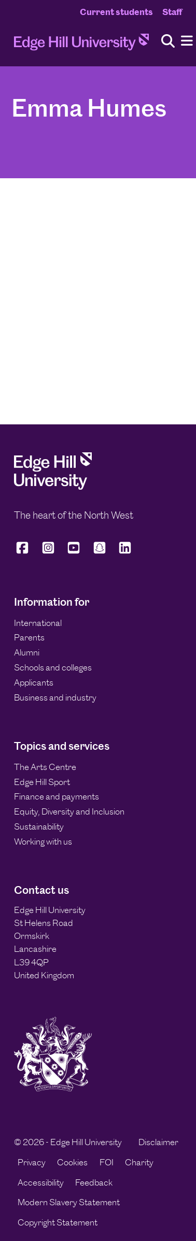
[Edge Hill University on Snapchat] (99, 552)
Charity (139, 1162)
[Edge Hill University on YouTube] (74, 552)
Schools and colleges (53, 667)
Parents (29, 637)
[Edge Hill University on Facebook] (24, 552)
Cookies (72, 1162)
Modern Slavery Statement (69, 1202)
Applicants (33, 682)
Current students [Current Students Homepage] (116, 12)
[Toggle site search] (168, 41)
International (38, 623)
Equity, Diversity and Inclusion (69, 811)
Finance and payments (56, 796)
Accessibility (41, 1182)
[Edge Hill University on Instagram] (48, 552)
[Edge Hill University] (53, 486)
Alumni (26, 652)
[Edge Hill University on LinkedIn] (125, 552)
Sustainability (39, 826)
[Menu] (187, 41)
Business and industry (55, 697)
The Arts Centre (45, 767)
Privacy (32, 1162)
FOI (107, 1162)
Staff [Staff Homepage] (172, 12)
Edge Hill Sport (42, 782)
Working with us (43, 841)
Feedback (94, 1182)
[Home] (81, 45)
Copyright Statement (57, 1222)
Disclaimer (158, 1142)
